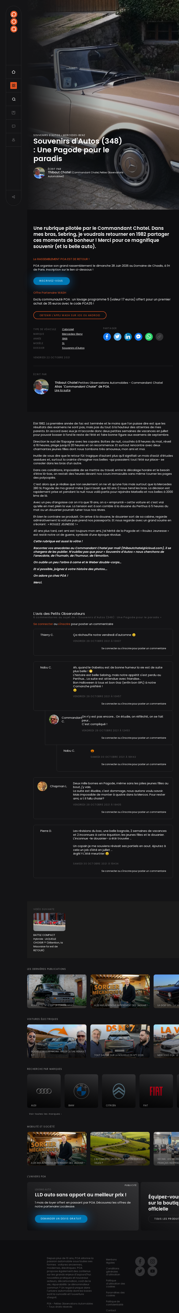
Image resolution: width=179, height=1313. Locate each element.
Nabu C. (46, 667)
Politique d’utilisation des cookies (115, 1283)
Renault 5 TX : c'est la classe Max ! (52, 1005)
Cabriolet (68, 329)
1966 (64, 338)
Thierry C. (47, 635)
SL (63, 343)
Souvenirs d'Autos (73, 348)
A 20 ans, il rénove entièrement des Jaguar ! (121, 1005)
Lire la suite (63, 390)
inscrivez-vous (51, 280)
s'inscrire (64, 624)
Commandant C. (72, 720)
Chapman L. (58, 786)
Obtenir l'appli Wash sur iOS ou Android (70, 315)
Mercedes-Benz (72, 334)
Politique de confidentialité (114, 1303)
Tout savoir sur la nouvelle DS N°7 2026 (119, 1055)
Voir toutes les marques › (45, 1113)
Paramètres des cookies (115, 1294)
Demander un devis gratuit (61, 1218)
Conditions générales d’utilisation (113, 1271)
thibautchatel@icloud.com (142, 548)
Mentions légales (111, 1261)
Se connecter (43, 624)
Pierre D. (46, 831)
